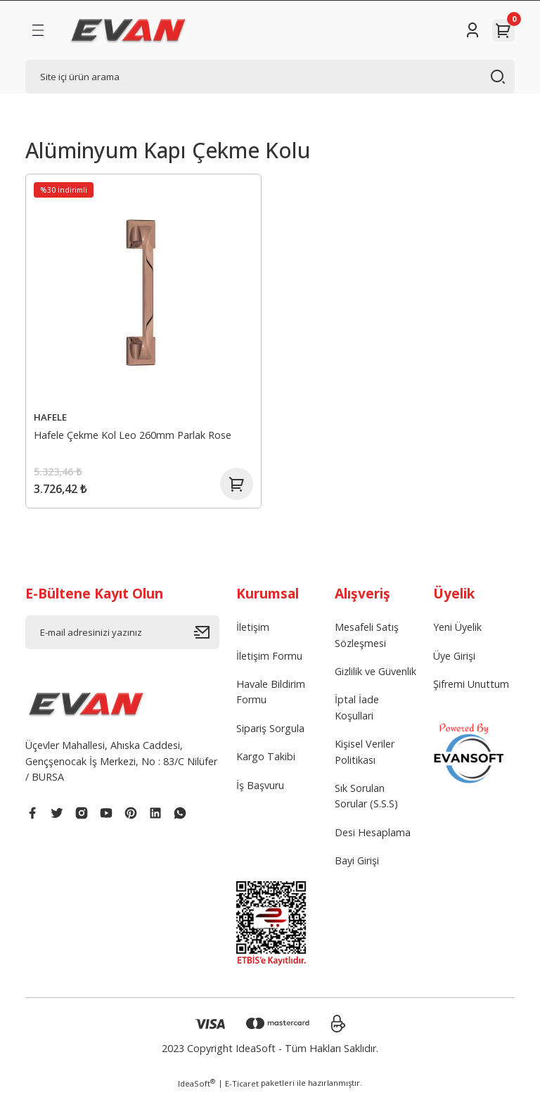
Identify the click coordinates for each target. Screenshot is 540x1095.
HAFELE (51, 416)
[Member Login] (472, 30)
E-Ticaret (242, 1085)
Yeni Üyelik (457, 629)
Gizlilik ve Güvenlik (375, 673)
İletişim (252, 629)
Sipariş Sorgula (270, 730)
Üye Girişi (454, 658)
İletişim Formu (269, 658)
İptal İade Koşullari (357, 709)
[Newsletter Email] (122, 634)
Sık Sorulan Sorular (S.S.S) (366, 797)
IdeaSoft (196, 1085)
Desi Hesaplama (373, 834)
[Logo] (128, 30)
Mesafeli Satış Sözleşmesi (367, 636)
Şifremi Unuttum (471, 686)
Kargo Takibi (265, 758)
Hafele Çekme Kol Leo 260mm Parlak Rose (133, 434)
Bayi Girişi (357, 862)
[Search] (270, 77)
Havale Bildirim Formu (270, 693)
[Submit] (206, 634)
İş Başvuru (260, 787)
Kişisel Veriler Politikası (364, 753)
